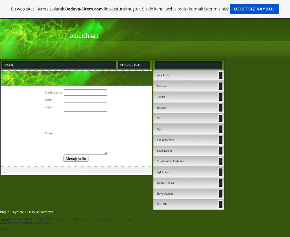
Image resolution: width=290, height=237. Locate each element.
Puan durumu (165, 150)
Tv (158, 118)
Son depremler (165, 139)
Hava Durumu (165, 193)
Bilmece (161, 107)
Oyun (160, 129)
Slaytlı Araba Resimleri (170, 161)
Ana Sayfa (163, 75)
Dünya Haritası (166, 182)
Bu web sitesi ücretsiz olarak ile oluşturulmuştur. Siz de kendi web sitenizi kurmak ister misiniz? (145, 9)
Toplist (161, 96)
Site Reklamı (7, 229)
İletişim (161, 86)
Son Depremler (77, 219)
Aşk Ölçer (163, 172)
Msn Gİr (162, 204)
